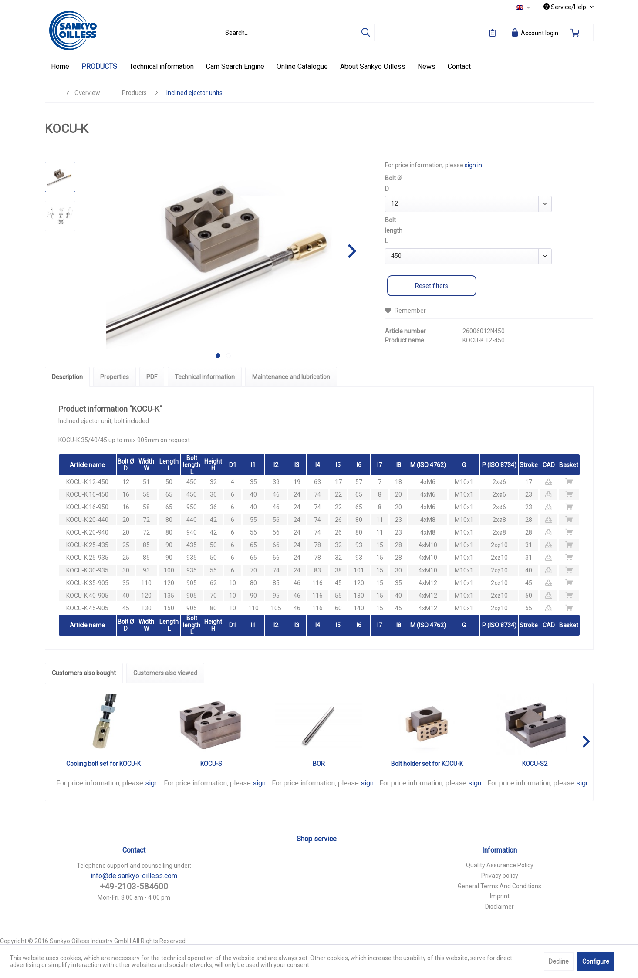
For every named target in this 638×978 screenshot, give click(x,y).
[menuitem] (298, 32)
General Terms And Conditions (499, 886)
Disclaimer (499, 906)
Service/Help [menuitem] (565, 6)
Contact (133, 850)
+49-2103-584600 (134, 886)
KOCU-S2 (534, 763)
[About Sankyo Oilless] (373, 66)
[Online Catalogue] (302, 66)
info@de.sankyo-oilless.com (134, 876)
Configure (595, 961)
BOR (319, 763)
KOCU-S (211, 763)
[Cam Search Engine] (235, 66)
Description (67, 376)
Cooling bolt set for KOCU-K (103, 763)
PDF (151, 376)
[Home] (60, 66)
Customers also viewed (165, 673)
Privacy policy (499, 875)
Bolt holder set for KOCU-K (427, 763)
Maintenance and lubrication (291, 376)
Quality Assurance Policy (499, 865)
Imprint (500, 896)
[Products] (99, 66)
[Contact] (459, 66)
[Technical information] (161, 66)
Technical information (205, 376)
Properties (114, 376)
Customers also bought (84, 673)
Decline (559, 961)
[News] (427, 66)
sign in (473, 165)
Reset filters (431, 285)
